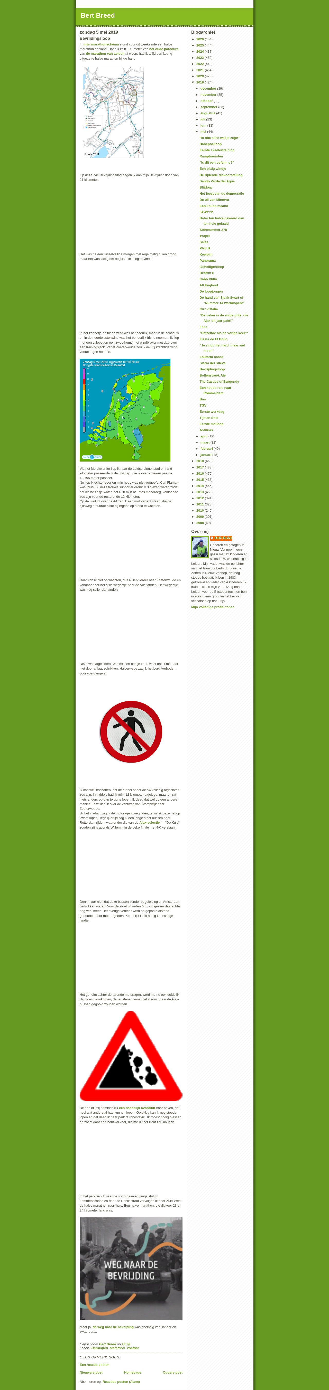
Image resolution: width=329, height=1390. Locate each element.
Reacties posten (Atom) (121, 1382)
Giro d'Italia (208, 309)
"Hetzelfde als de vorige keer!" (223, 333)
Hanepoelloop (210, 144)
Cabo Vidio (208, 279)
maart (205, 442)
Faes (203, 327)
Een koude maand (213, 206)
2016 (200, 473)
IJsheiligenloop (211, 267)
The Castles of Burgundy (219, 381)
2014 (200, 486)
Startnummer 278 (213, 230)
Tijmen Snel (208, 418)
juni (203, 125)
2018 (200, 461)
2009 (200, 517)
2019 (200, 82)
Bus (202, 399)
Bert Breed (98, 15)
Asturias (206, 430)
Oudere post (172, 1372)
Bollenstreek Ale (212, 375)
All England (208, 285)
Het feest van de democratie (221, 193)
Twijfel (204, 236)
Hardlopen (100, 1348)
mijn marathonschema (101, 44)
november (208, 95)
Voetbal (133, 1348)
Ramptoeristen (211, 156)
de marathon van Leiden (104, 53)
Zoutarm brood (211, 357)
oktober (207, 101)
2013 (200, 492)
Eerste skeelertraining (216, 150)
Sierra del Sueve (212, 363)
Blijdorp (205, 187)
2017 (200, 467)
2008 (200, 523)
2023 (200, 58)
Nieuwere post (91, 1372)
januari (206, 455)
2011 (200, 504)
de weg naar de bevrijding (113, 1327)
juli (203, 119)
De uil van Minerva (214, 200)
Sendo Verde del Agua (217, 181)
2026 (200, 39)
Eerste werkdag (211, 412)
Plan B (204, 248)
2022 (200, 64)
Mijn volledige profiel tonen (212, 607)
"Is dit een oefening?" (216, 162)
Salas (203, 242)
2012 (200, 498)
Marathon (117, 1348)
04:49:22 (206, 212)
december (208, 88)
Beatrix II (206, 273)
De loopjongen (211, 291)
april (204, 436)
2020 (200, 76)
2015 (200, 480)
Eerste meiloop (211, 424)
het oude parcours (163, 49)
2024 (200, 51)
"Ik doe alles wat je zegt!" (219, 138)
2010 (200, 510)
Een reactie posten (94, 1365)
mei (203, 132)
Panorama (207, 260)
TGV (202, 405)
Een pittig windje (212, 169)
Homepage (132, 1372)
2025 (200, 45)
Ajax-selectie (149, 822)
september (209, 107)
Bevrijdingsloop (212, 369)
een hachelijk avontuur (137, 1108)
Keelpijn (206, 254)
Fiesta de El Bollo (213, 339)
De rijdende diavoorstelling (220, 175)
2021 (200, 70)
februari (207, 448)
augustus (208, 113)
